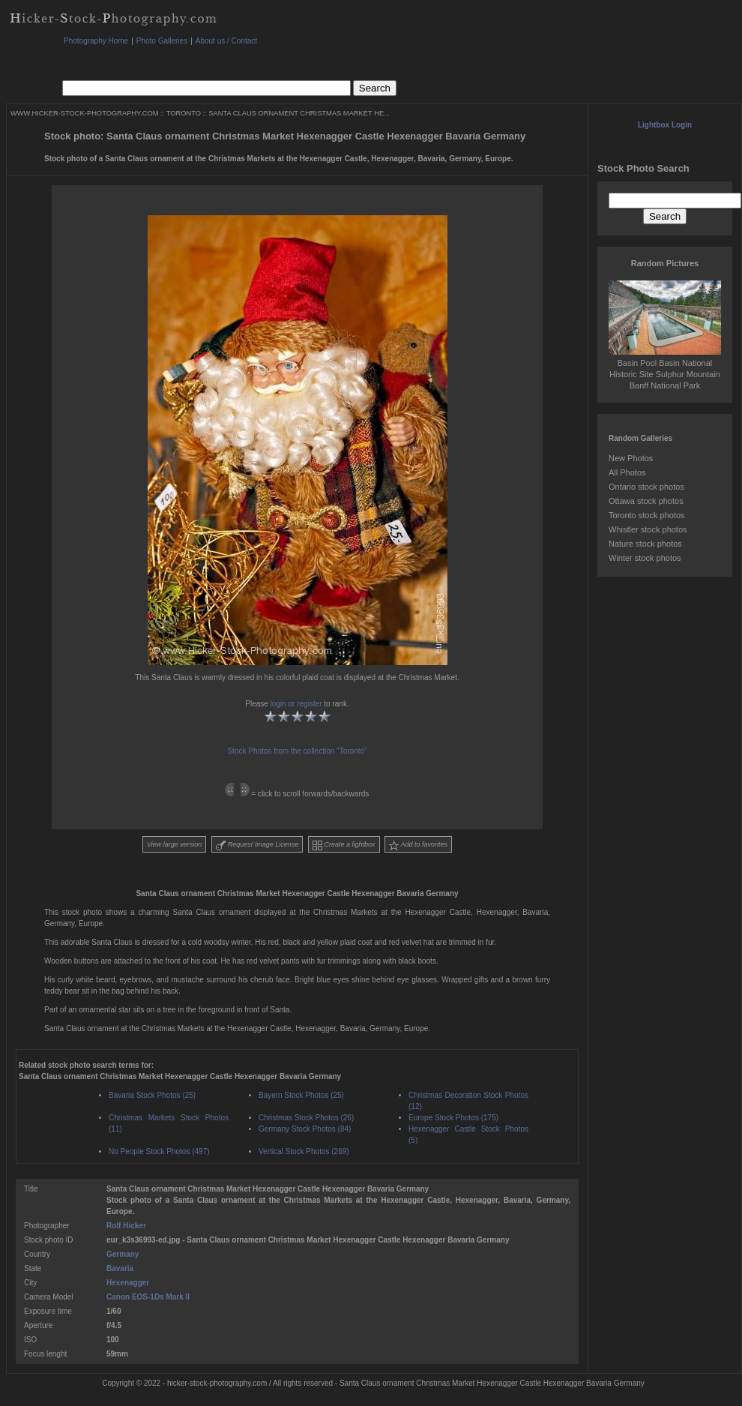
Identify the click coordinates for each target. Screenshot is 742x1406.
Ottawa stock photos (646, 500)
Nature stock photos (645, 543)
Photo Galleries (161, 41)
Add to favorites (418, 845)
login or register (296, 704)
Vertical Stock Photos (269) (304, 1151)
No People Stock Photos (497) (159, 1151)
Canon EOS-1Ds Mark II (148, 1297)
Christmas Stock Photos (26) (306, 1118)
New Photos (631, 458)
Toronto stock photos (647, 515)
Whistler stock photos (648, 529)
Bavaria (119, 1268)
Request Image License (257, 845)
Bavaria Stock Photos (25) (152, 1095)
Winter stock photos (645, 557)
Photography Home (96, 41)
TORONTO (183, 113)
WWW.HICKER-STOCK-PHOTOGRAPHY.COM (84, 113)
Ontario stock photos (646, 486)
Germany (122, 1254)
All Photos (627, 472)
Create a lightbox (344, 845)
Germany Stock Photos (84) (305, 1129)
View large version (174, 844)
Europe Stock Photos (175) (453, 1118)
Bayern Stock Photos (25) (301, 1095)
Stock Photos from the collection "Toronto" (297, 751)
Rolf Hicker (126, 1226)
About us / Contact (226, 41)
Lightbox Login (665, 125)
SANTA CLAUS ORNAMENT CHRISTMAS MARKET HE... (299, 113)
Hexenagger (127, 1283)
